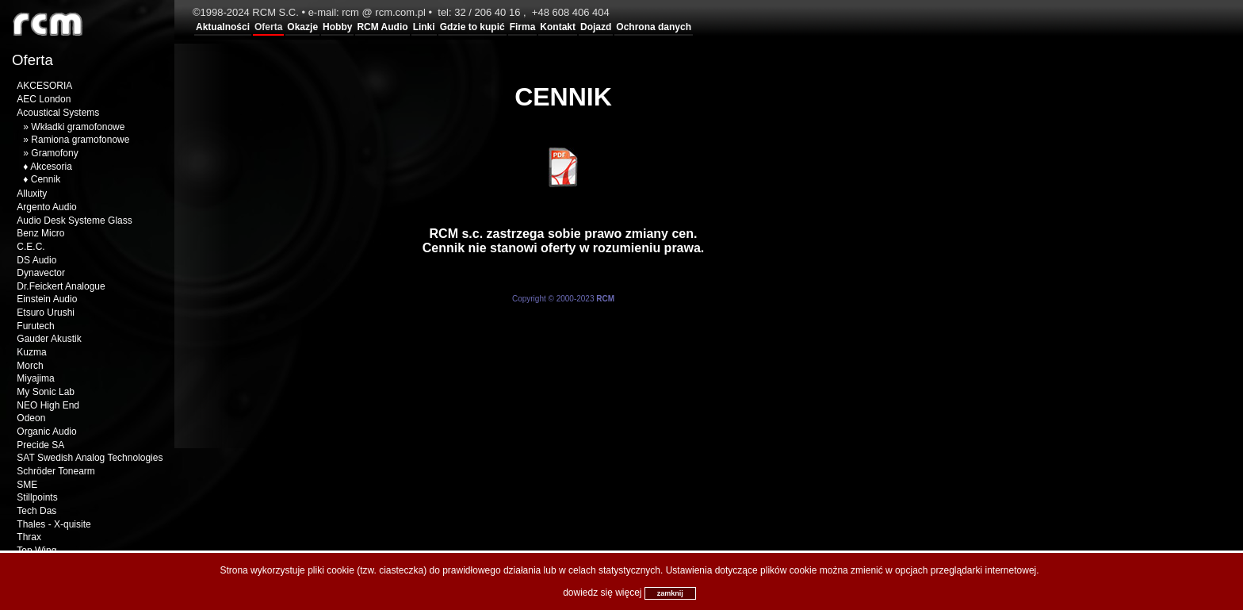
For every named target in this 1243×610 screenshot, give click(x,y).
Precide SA (40, 445)
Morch (30, 365)
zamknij (670, 593)
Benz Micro (40, 233)
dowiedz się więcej (602, 592)
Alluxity (32, 193)
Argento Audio (46, 207)
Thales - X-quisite (53, 524)
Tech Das (36, 510)
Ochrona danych (653, 27)
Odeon (31, 418)
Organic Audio (46, 431)
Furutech (35, 326)
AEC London (44, 99)
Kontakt (558, 27)
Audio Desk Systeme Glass (74, 220)
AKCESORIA (44, 85)
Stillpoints (37, 497)
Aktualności (223, 27)
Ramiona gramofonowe (80, 139)
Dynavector (41, 272)
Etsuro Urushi (46, 312)
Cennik (45, 179)
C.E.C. (30, 246)
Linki (424, 27)
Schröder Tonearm (56, 471)
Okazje (302, 27)
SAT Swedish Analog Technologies (90, 457)
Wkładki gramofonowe (77, 126)
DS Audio (36, 260)
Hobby (337, 27)
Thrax (29, 537)
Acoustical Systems (58, 112)
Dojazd (595, 27)
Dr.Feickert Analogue (61, 286)
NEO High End (48, 405)
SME (27, 484)
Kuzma (31, 352)
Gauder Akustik (49, 338)
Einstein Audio (47, 299)
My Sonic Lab (46, 391)
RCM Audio (382, 27)
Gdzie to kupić (472, 27)
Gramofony (54, 153)
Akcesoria (51, 166)
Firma (523, 27)
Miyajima (35, 378)
